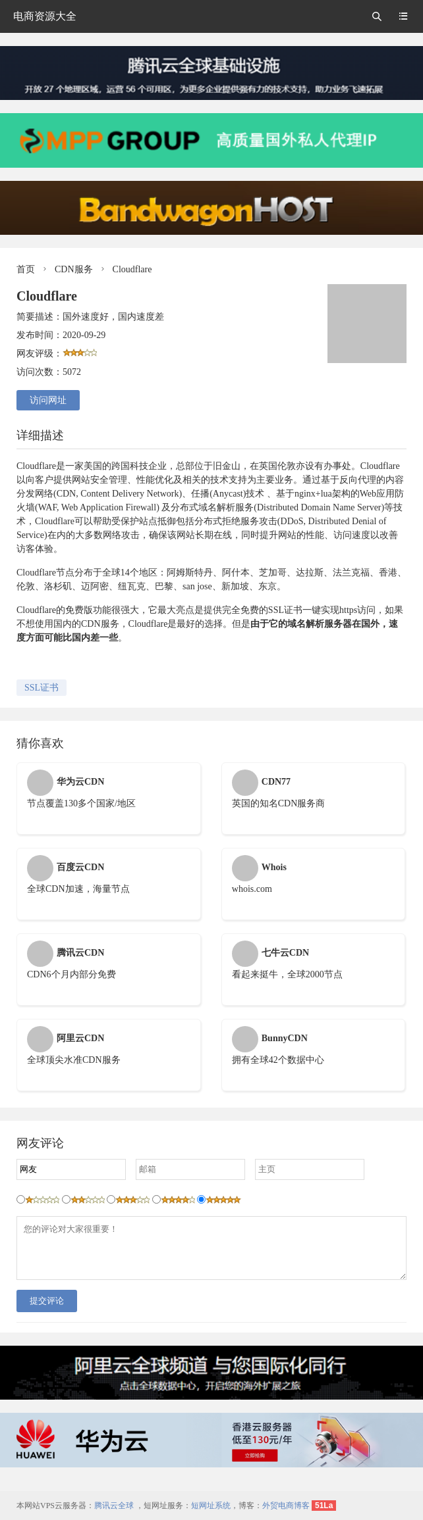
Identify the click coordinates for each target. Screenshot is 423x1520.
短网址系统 (211, 1505)
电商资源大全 (44, 16)
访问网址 (48, 400)
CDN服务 (74, 269)
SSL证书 (41, 688)
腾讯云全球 (114, 1505)
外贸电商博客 (286, 1505)
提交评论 (47, 1310)
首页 (25, 269)
